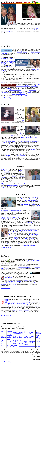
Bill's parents (4, 169)
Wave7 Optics (26, 261)
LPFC (28, 304)
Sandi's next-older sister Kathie (27, 204)
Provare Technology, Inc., (24, 267)
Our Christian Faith (8, 46)
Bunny (6, 239)
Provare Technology (5, 282)
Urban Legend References (38, 332)
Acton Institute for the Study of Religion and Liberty (28, 85)
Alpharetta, (8, 141)
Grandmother (4, 187)
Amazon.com (32, 346)
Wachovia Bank (31, 337)
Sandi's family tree (20, 155)
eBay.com (38, 346)
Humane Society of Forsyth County (28, 137)
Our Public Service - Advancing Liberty (16, 296)
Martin (17, 132)
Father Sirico (8, 88)
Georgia (13, 141)
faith (37, 28)
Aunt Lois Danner (23, 183)
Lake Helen (31, 234)
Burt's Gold (20, 337)
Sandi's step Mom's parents (31, 200)
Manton (27, 238)
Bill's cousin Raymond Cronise (14, 185)
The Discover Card (3, 342)
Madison (22, 176)
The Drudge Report (21, 332)
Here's (18, 306)
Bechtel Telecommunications (14, 281)
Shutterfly (38, 341)
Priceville (6, 170)
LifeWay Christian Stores (26, 346)
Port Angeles (26, 245)
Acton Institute (32, 90)
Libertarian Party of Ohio (15, 90)
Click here (3, 82)
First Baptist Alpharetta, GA (7, 63)
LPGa (11, 304)
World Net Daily (9, 332)
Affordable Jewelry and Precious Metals (9, 337)
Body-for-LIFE (3, 346)
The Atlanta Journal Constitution (16, 332)
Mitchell (20, 133)
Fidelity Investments (4, 337)
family (4, 29)
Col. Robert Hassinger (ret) (24, 243)
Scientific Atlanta (30, 260)
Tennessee (8, 218)
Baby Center (25, 341)
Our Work (5, 256)
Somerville (7, 172)
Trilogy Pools (15, 346)
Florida (36, 234)
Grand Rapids (22, 92)
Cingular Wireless (9, 277)
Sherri (20, 170)
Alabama (25, 52)
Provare (7, 268)
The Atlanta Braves (21, 342)
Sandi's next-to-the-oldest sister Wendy (10, 217)
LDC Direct (18, 261)
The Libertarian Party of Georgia (27, 302)
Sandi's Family (20, 194)
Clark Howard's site (31, 332)
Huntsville (19, 52)
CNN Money (26, 337)
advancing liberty (31, 29)
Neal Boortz (2, 332)
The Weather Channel (32, 341)
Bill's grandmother (5, 183)
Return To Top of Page (6, 97)
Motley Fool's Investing (38, 337)
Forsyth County (25, 141)
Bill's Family (20, 166)
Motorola (37, 260)
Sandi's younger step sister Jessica (25, 202)
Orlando (18, 235)
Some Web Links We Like (10, 324)
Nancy (14, 176)
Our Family (5, 105)
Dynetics (33, 149)
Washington (33, 245)
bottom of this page (7, 31)
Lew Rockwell (26, 332)
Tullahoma (3, 218)
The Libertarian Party (13, 302)
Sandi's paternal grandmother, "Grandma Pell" (12, 210)
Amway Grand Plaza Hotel (18, 94)
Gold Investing (15, 337)
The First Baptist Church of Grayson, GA (8, 62)
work (9, 29)
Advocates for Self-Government (21, 310)
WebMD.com (10, 341)
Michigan (29, 92)
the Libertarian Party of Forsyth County (24, 302)
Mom (20, 154)
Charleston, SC (9, 136)
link (23, 120)
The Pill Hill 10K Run (10, 346)
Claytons (16, 238)
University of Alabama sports (16, 342)
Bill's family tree (10, 155)
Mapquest (21, 346)
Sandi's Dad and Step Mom (27, 198)
